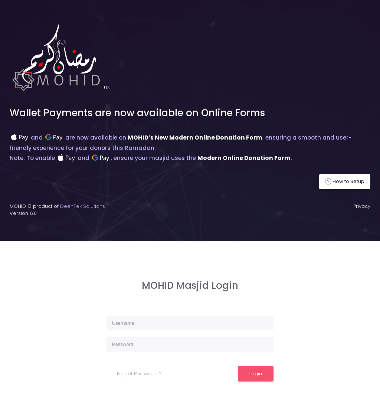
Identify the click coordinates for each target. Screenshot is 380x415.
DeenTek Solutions (82, 206)
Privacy (361, 206)
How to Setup (344, 181)
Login (255, 373)
